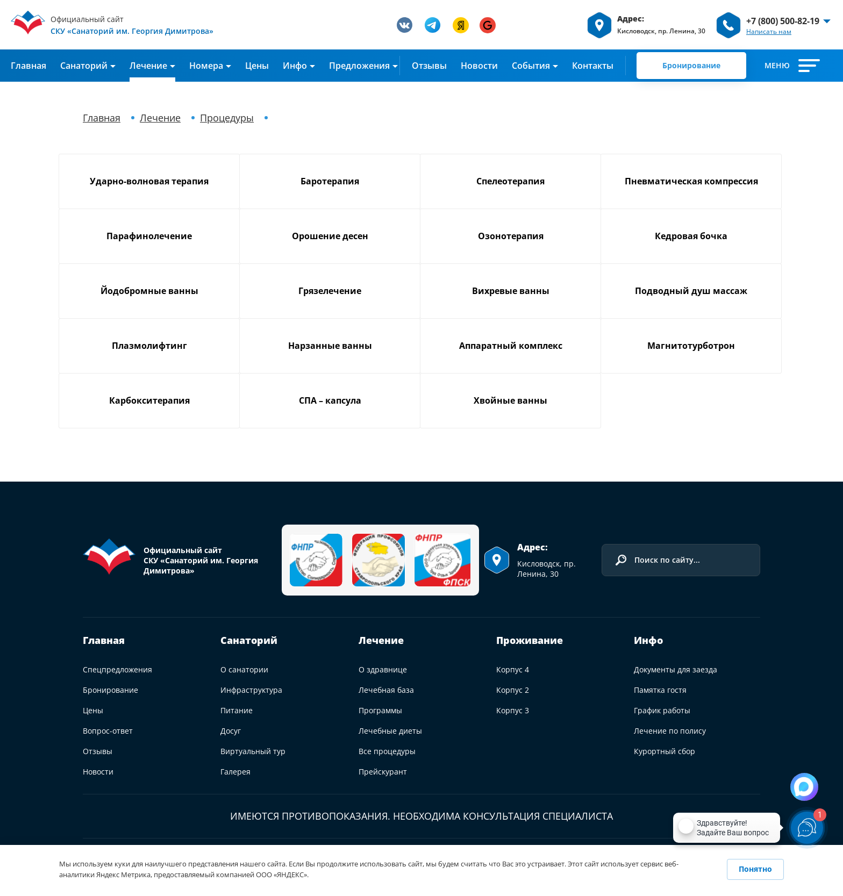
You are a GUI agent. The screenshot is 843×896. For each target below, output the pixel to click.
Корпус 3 (512, 710)
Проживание (529, 640)
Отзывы (429, 65)
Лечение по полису (670, 731)
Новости (479, 65)
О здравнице (383, 669)
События (531, 65)
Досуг (230, 731)
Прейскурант (383, 771)
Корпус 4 (512, 669)
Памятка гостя (660, 690)
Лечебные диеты (390, 731)
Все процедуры (387, 751)
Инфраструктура (251, 690)
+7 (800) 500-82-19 (782, 21)
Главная (28, 65)
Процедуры (227, 117)
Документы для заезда (675, 669)
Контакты (592, 65)
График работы (662, 710)
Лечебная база (386, 690)
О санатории (244, 669)
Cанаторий (84, 65)
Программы (380, 710)
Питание (236, 710)
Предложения (359, 65)
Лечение (148, 65)
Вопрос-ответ (108, 731)
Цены (257, 65)
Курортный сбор (664, 751)
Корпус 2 (512, 690)
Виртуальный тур (252, 751)
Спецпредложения (117, 669)
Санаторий (248, 640)
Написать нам (768, 31)
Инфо (295, 65)
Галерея (235, 771)
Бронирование (691, 65)
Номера (206, 65)
